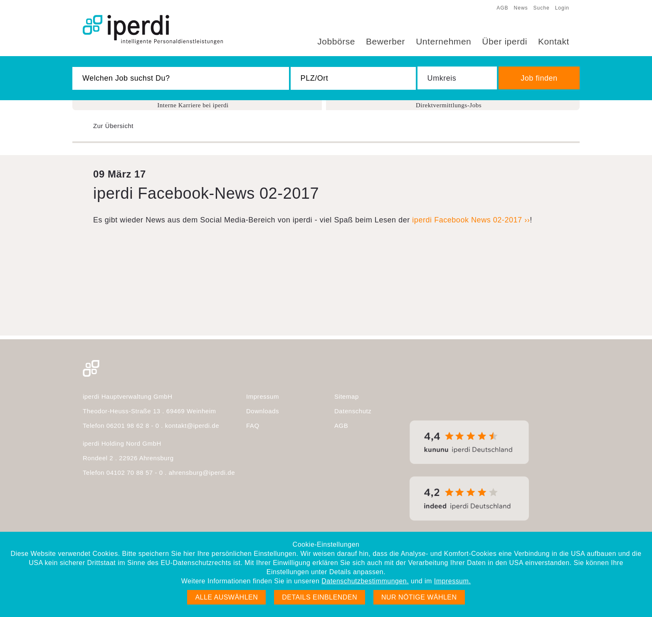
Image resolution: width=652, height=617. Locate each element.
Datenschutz (352, 411)
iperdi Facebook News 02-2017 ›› (471, 220)
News (521, 8)
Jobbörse (336, 41)
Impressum (262, 396)
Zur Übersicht (113, 125)
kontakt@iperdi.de (192, 425)
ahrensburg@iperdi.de (202, 472)
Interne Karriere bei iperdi (193, 105)
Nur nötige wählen (419, 597)
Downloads (262, 411)
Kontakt (553, 41)
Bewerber (385, 41)
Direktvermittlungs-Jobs (449, 105)
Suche (541, 8)
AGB (502, 8)
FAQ (252, 425)
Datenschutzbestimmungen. (365, 581)
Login (562, 8)
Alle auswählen (226, 597)
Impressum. (452, 581)
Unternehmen (443, 41)
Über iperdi (504, 41)
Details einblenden (319, 597)
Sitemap (346, 396)
